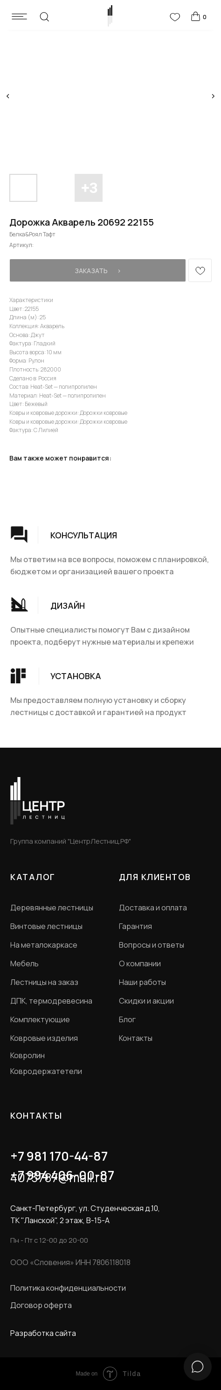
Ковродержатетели (46, 1071)
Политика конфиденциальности (68, 1288)
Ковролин (27, 1055)
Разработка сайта (43, 1333)
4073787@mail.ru (58, 1177)
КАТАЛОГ (32, 876)
